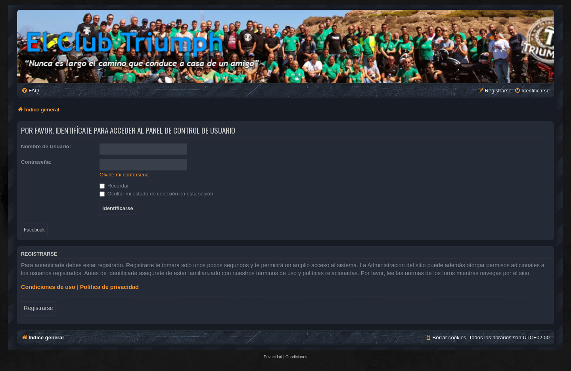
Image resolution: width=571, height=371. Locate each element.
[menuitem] (30, 90)
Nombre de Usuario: (46, 146)
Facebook (34, 230)
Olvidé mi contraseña (124, 175)
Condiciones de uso (48, 287)
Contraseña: (36, 162)
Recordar (114, 186)
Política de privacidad (109, 287)
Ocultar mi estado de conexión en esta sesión (156, 194)
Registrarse (38, 308)
